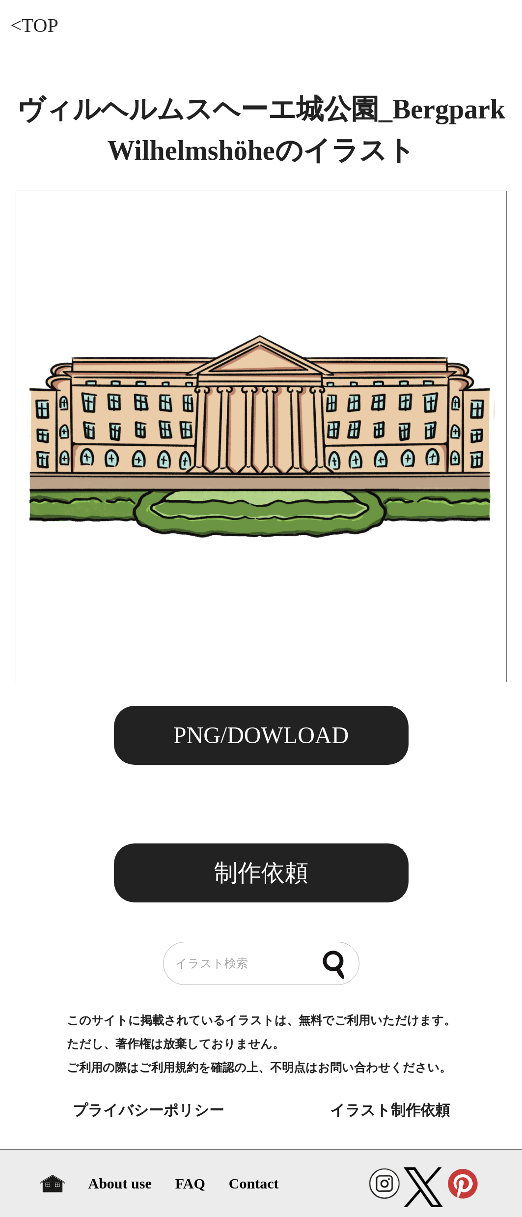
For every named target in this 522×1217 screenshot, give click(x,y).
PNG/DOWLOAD (261, 735)
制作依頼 (261, 873)
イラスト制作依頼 (390, 1110)
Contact (254, 1183)
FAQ (190, 1183)
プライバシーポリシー (148, 1110)
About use (120, 1183)
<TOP (34, 25)
